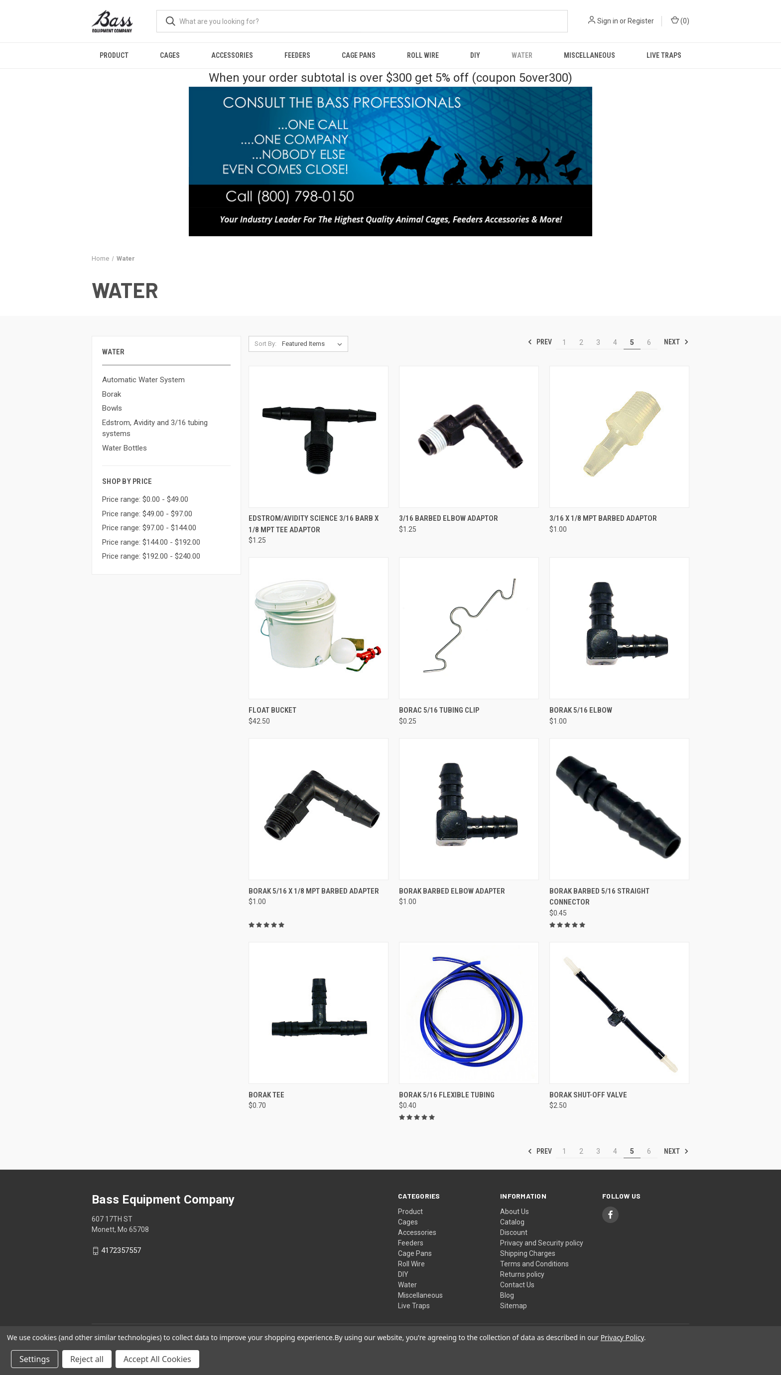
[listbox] (314, 343)
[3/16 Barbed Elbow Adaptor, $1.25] (469, 437)
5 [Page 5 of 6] (632, 342)
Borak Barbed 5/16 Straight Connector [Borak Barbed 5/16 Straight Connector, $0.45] (599, 897)
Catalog (512, 1222)
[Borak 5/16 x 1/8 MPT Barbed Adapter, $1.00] (319, 809)
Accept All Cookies (157, 1359)
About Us (514, 1212)
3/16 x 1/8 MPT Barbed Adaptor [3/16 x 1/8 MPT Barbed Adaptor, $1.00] (603, 518)
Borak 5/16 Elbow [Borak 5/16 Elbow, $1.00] (580, 710)
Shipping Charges (527, 1253)
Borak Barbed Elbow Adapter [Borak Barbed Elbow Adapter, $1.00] (452, 891)
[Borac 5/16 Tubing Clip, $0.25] (469, 628)
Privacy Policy (622, 1337)
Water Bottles (124, 448)
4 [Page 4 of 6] (615, 342)
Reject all (87, 1359)
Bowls (112, 408)
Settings (34, 1359)
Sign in (607, 21)
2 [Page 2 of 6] (581, 342)
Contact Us (517, 1285)
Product (114, 55)
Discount (513, 1232)
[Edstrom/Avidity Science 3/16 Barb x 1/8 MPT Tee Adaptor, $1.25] (319, 437)
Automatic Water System (143, 379)
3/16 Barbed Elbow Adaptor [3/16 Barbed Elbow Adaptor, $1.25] (448, 518)
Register (641, 21)
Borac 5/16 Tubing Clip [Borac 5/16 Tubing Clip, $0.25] (439, 710)
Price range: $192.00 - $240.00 (151, 556)
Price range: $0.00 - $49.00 (145, 499)
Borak (111, 394)
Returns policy (522, 1274)
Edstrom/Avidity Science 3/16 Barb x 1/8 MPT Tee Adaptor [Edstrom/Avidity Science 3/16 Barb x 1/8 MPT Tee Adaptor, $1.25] (314, 524)
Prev (539, 342)
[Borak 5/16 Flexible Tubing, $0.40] (469, 1013)
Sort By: (265, 343)
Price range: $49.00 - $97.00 (147, 513)
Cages (170, 55)
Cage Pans (359, 55)
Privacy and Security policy (541, 1243)
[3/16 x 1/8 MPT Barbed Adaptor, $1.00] (619, 437)
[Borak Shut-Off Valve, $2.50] (619, 1013)
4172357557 (121, 1250)
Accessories (232, 55)
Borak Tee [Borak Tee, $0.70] (266, 1094)
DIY (475, 55)
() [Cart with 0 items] (680, 20)
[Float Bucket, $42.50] (319, 628)
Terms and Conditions (534, 1264)
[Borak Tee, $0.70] (319, 1013)
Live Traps (664, 55)
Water (522, 55)
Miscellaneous (589, 55)
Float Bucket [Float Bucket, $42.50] (272, 710)
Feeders (297, 55)
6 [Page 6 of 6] (649, 342)
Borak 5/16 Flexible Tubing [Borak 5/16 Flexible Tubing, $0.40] (447, 1094)
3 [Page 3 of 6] (598, 342)
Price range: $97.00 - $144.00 (149, 527)
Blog (507, 1295)
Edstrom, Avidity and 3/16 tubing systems (155, 428)
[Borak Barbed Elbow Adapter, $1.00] (469, 809)
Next (676, 342)
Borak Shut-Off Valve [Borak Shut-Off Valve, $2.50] (588, 1094)
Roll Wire (423, 55)
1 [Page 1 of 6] (564, 342)
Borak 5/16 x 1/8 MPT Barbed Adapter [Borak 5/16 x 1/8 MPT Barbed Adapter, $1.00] (314, 891)
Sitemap (513, 1306)
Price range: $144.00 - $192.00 (151, 542)
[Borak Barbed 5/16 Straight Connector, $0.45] (619, 809)
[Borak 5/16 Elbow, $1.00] (619, 628)
